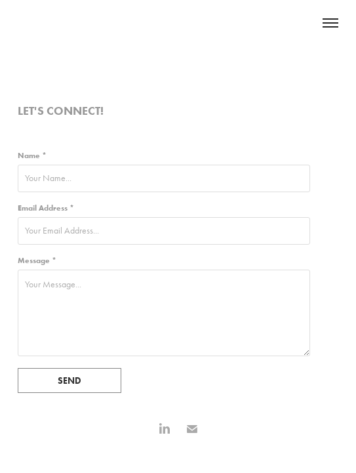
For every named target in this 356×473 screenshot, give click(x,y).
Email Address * (46, 208)
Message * (37, 260)
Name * (32, 155)
